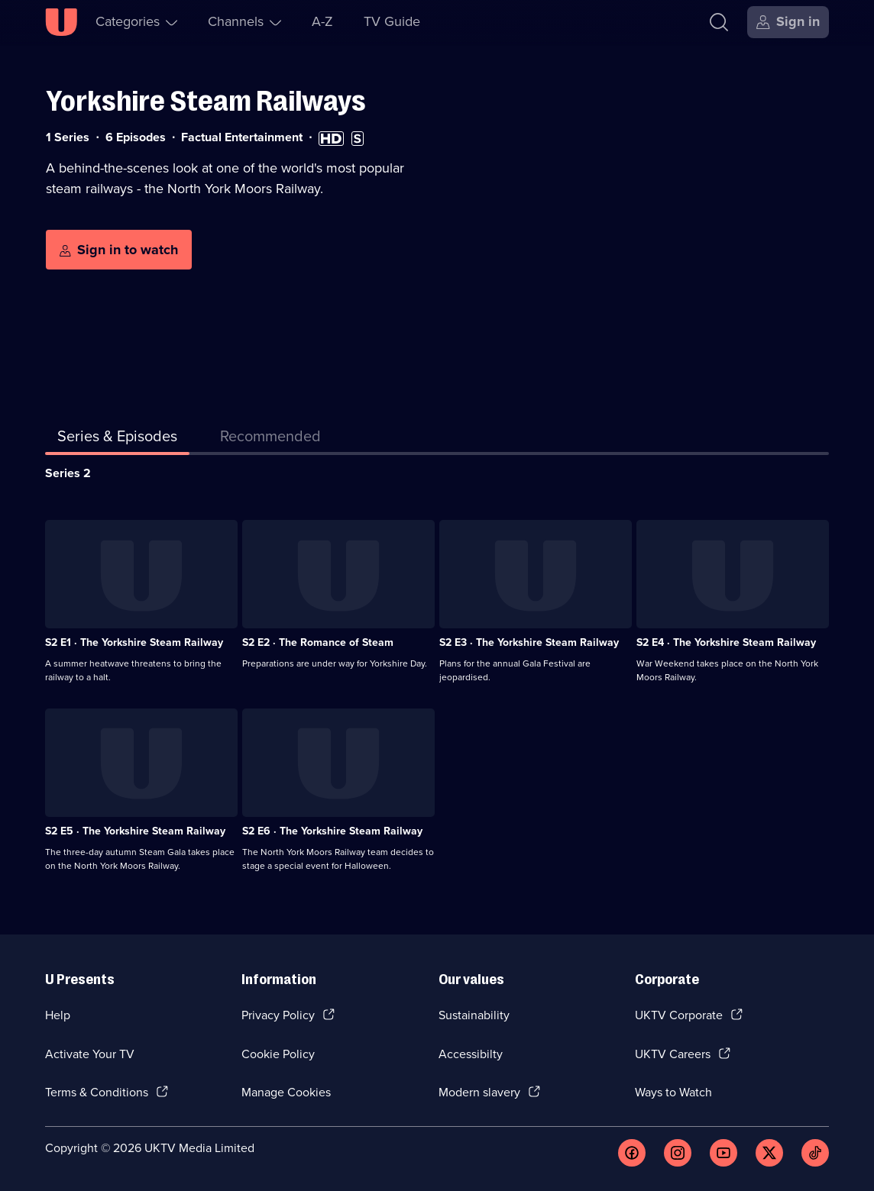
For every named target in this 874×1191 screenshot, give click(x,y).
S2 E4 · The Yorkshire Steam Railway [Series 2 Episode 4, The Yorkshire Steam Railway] (726, 642)
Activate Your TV (89, 1054)
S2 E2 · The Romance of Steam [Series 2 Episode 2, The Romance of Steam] (317, 642)
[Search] (719, 22)
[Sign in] (788, 22)
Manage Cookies (286, 1092)
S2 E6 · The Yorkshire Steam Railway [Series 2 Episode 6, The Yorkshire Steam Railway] (332, 831)
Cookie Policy (278, 1054)
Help (57, 1015)
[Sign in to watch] (119, 250)
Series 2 (68, 473)
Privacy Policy (278, 1015)
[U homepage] (61, 22)
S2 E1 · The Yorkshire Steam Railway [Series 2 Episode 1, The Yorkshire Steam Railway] (134, 642)
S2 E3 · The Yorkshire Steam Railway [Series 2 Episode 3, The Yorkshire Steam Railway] (529, 642)
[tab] (270, 439)
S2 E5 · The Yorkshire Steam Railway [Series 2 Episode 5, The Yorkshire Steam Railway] (135, 831)
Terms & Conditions (96, 1092)
